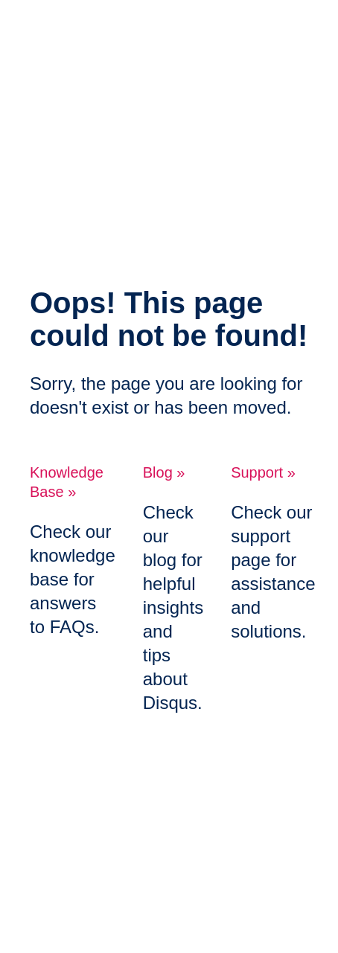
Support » (263, 472)
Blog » (164, 472)
